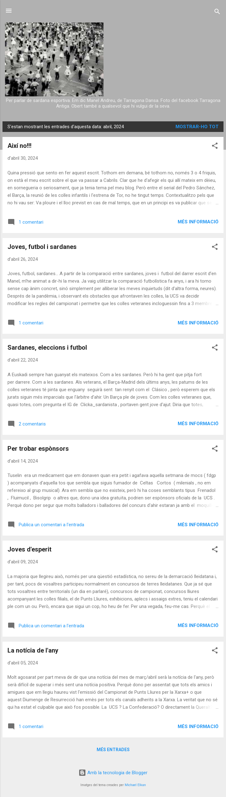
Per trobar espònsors (38, 448)
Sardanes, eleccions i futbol (47, 347)
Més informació (198, 222)
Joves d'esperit (29, 549)
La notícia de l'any (32, 650)
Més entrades (113, 749)
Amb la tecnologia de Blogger (113, 772)
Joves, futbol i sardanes (42, 246)
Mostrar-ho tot (197, 126)
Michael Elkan (135, 785)
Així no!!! (19, 145)
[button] (215, 147)
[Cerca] (217, 12)
